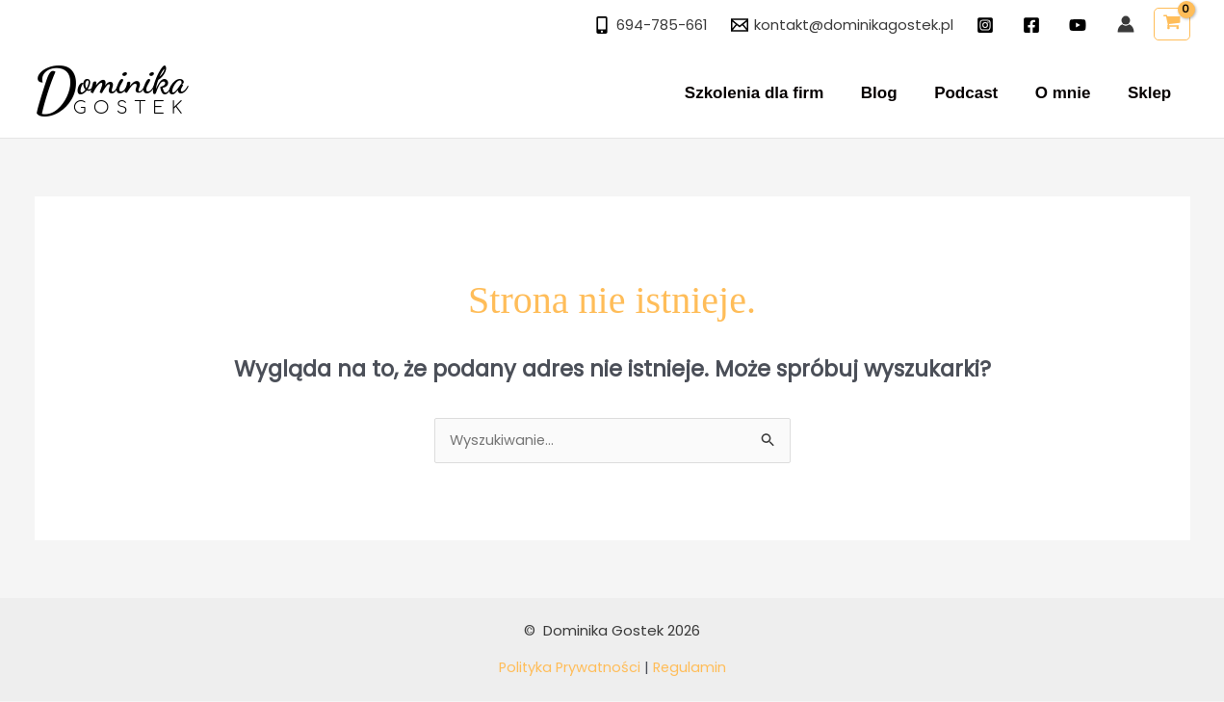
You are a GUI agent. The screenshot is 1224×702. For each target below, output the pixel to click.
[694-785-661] (650, 25)
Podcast (976, 93)
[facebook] (1034, 25)
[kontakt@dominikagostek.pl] (842, 25)
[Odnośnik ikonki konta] (1125, 24)
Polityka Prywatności (568, 669)
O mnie (1070, 93)
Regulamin (691, 669)
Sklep (1151, 93)
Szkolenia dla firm (774, 93)
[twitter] (1080, 25)
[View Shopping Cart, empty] (1172, 24)
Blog (894, 93)
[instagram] (988, 25)
